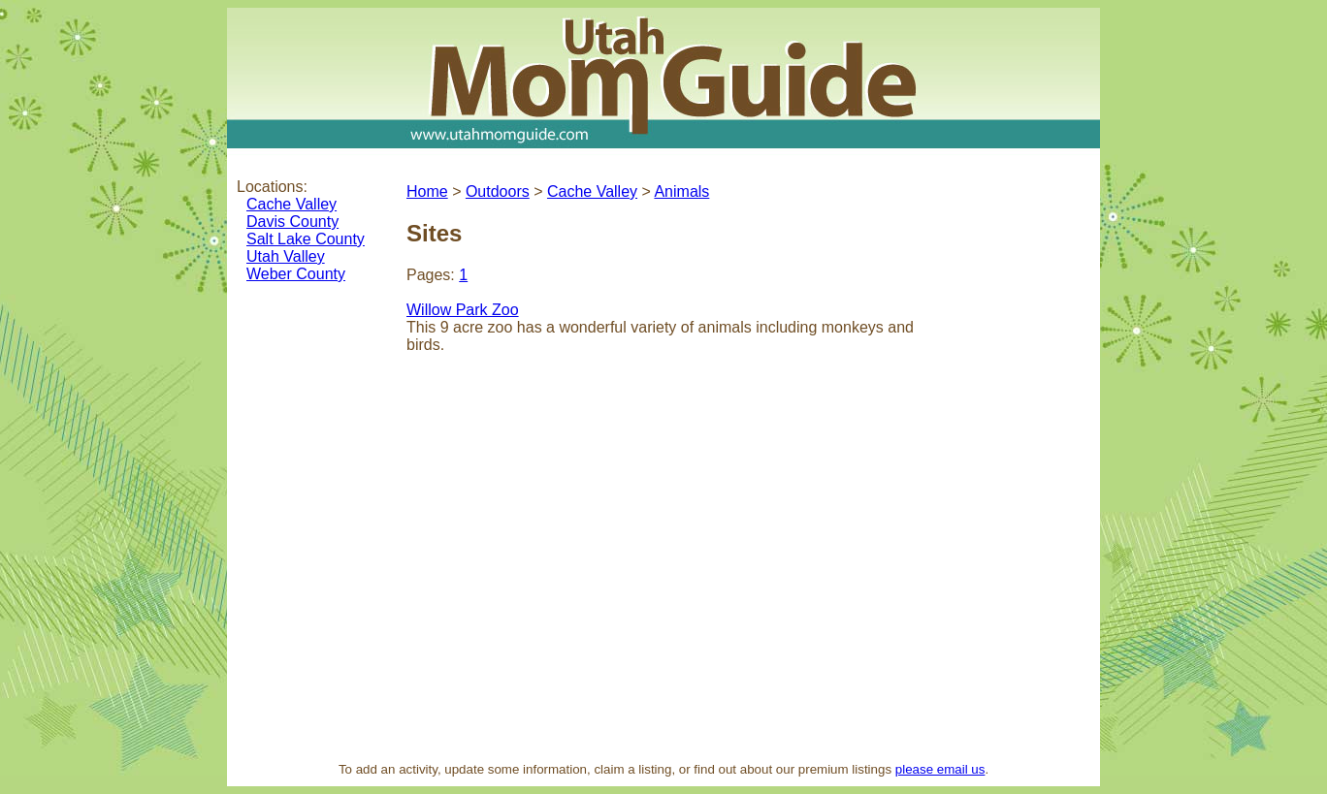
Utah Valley (285, 256)
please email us (940, 769)
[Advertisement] (1017, 459)
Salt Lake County (305, 239)
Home (427, 191)
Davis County (292, 221)
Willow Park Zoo (462, 310)
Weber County (295, 274)
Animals (681, 191)
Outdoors (498, 191)
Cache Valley (291, 204)
